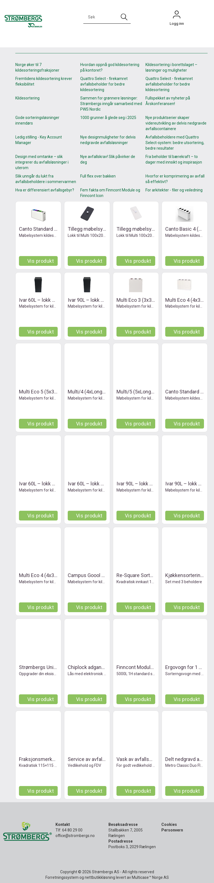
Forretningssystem (62, 877)
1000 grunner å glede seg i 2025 (108, 117)
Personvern (172, 830)
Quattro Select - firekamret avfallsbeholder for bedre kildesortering (104, 84)
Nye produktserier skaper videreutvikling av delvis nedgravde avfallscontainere (175, 123)
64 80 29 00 (72, 830)
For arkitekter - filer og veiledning (174, 190)
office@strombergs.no (75, 835)
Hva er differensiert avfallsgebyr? (44, 190)
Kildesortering (27, 98)
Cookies (169, 824)
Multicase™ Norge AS (150, 877)
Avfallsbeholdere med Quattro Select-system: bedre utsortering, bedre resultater (174, 142)
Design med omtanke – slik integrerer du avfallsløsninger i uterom (42, 162)
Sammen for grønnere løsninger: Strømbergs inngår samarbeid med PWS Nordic (111, 103)
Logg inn (176, 16)
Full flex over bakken (98, 176)
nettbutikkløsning (100, 877)
